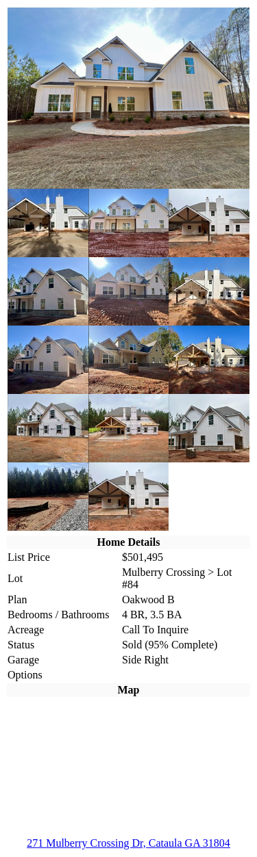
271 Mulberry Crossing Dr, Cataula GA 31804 (128, 843)
